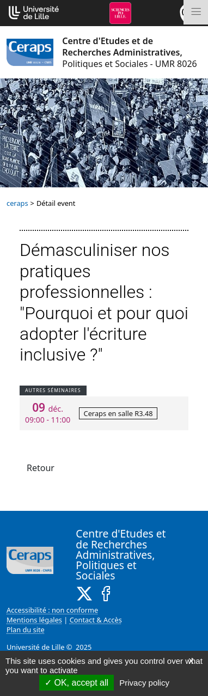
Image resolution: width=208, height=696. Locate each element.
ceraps (17, 203)
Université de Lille (35, 647)
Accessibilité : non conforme (52, 610)
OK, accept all (76, 682)
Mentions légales (34, 620)
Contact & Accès (96, 620)
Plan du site (26, 629)
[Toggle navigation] (195, 12)
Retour (40, 468)
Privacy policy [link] (144, 682)
